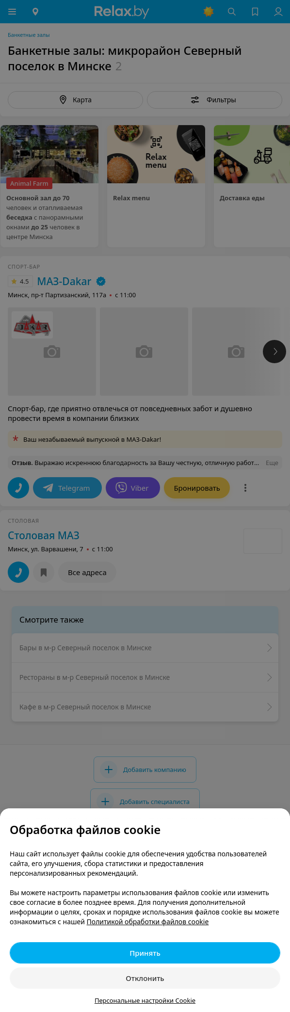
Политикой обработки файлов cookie (148, 921)
